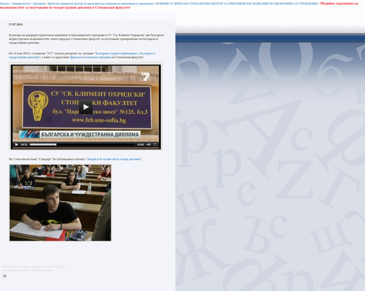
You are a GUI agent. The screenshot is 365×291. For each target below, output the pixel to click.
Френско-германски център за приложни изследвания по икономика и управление (100, 3)
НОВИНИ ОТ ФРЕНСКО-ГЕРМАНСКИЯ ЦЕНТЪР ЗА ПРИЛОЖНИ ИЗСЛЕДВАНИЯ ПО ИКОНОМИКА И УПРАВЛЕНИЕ (237, 3)
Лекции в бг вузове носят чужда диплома (113, 159)
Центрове (39, 3)
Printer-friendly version (6, 276)
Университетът (21, 3)
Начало (4, 3)
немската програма (98, 57)
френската (76, 57)
